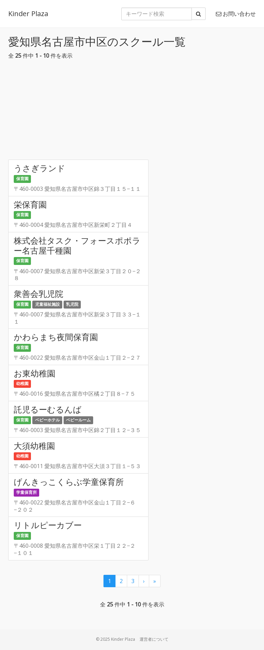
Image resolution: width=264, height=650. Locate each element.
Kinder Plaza (28, 13)
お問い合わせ (236, 14)
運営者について (154, 639)
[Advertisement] (132, 111)
